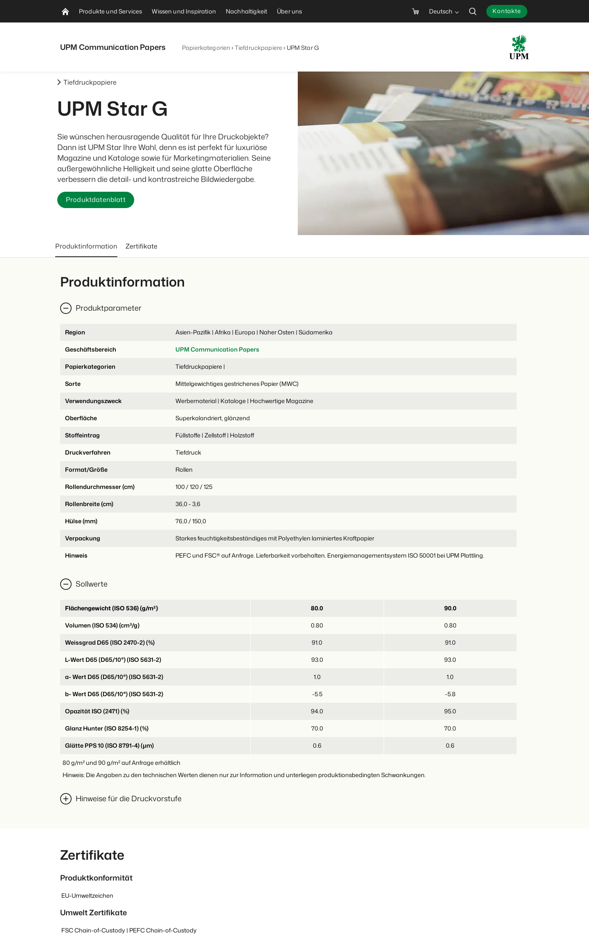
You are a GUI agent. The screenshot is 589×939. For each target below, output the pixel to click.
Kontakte (506, 11)
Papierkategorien (206, 47)
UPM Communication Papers (217, 349)
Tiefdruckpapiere (258, 47)
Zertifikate (141, 246)
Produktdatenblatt (96, 199)
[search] (473, 11)
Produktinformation (86, 246)
